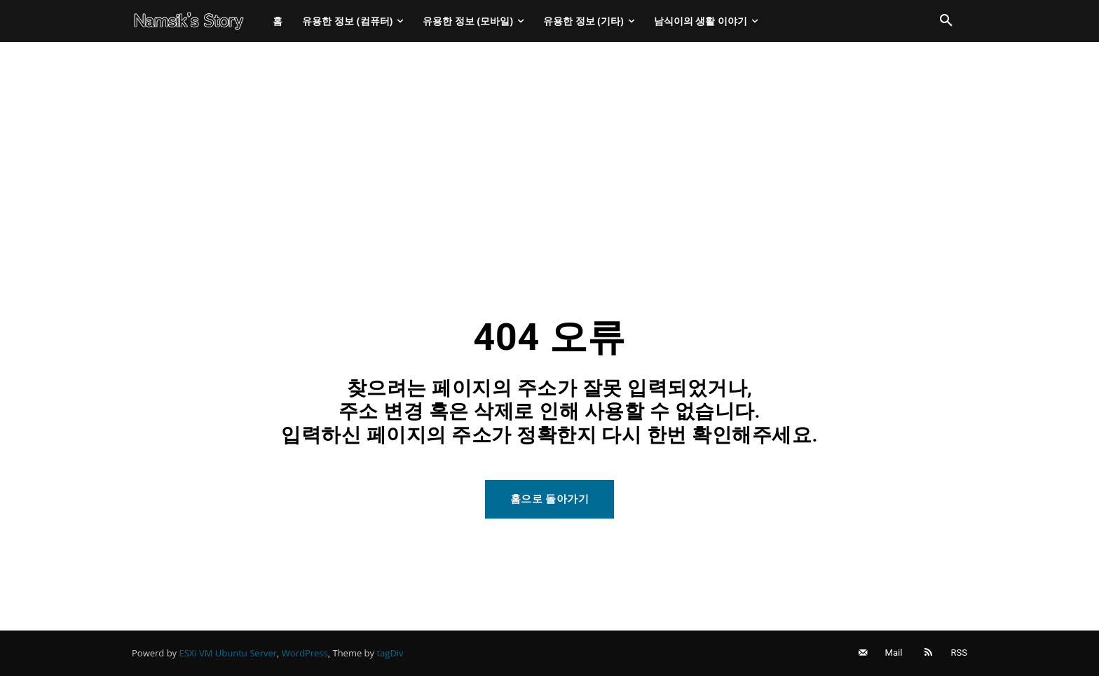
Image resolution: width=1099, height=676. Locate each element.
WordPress (305, 653)
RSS (959, 652)
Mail (894, 652)
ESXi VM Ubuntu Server (228, 653)
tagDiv (389, 653)
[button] (946, 21)
